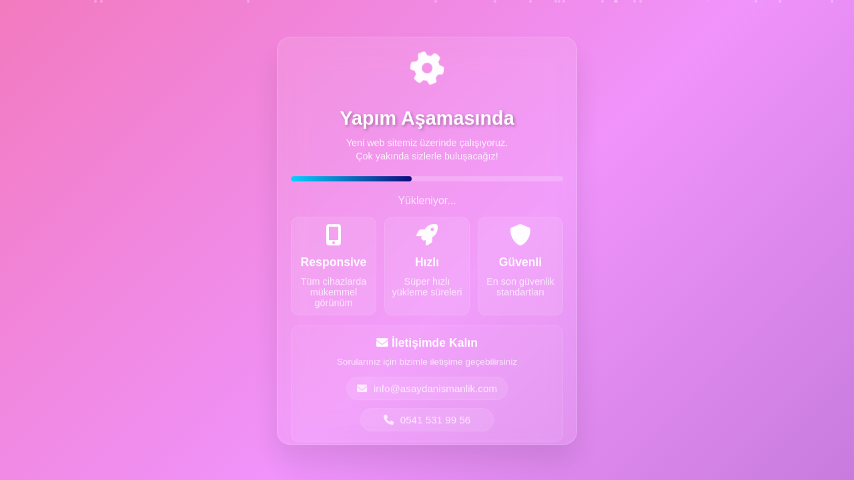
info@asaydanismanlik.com (427, 390)
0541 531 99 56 (427, 421)
